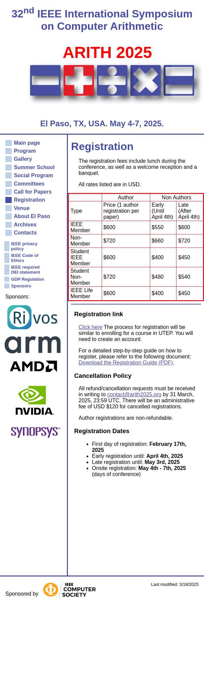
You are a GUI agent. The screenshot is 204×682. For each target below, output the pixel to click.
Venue (21, 208)
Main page (27, 143)
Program (25, 151)
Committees (29, 184)
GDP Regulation (27, 279)
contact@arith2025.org (134, 394)
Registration (29, 200)
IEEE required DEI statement (25, 270)
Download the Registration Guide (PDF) (126, 362)
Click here (90, 327)
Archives (25, 224)
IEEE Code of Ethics (24, 258)
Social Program (33, 175)
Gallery (23, 159)
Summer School (34, 167)
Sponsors (21, 285)
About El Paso (32, 216)
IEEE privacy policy (24, 246)
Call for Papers (33, 192)
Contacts (25, 232)
